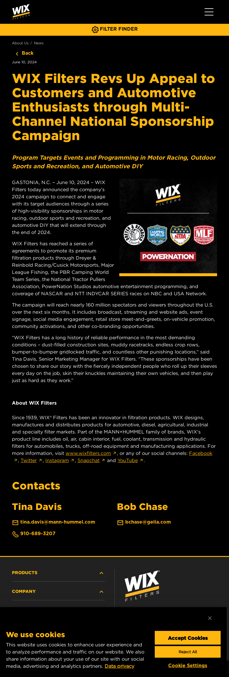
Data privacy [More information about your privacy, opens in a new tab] (119, 666)
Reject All (188, 651)
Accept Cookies (188, 638)
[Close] (209, 618)
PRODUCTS (58, 573)
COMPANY (58, 591)
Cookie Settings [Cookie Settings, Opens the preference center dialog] (187, 665)
